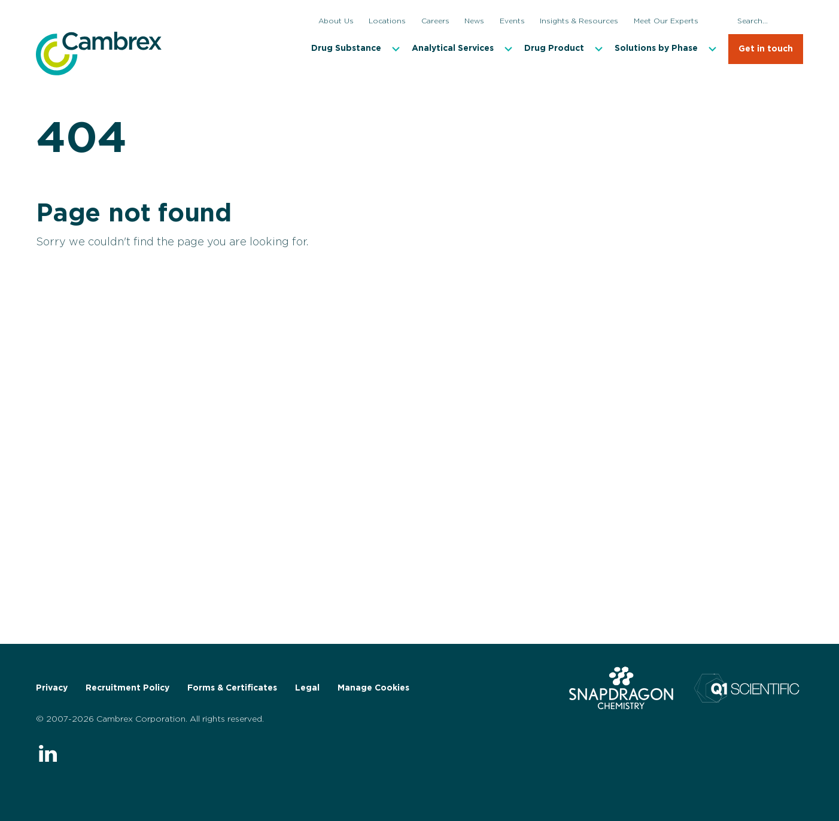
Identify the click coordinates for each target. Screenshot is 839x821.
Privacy (52, 688)
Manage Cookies (373, 688)
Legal (307, 688)
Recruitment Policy (127, 688)
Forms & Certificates (232, 688)
